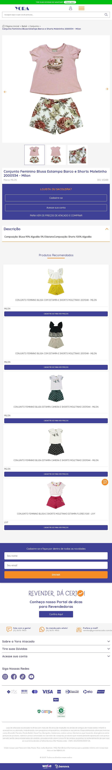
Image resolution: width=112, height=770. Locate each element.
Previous (5, 92)
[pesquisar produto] (106, 14)
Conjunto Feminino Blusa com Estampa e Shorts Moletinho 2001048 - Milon (56, 300)
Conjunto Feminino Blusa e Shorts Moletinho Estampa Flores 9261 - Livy (56, 514)
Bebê (24, 26)
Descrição (12, 229)
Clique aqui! (70, 2)
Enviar (56, 574)
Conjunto (34, 26)
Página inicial (12, 26)
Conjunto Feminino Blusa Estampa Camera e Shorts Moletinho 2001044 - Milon (56, 407)
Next (107, 89)
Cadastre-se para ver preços (56, 314)
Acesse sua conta (56, 207)
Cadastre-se (56, 197)
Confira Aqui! (56, 614)
